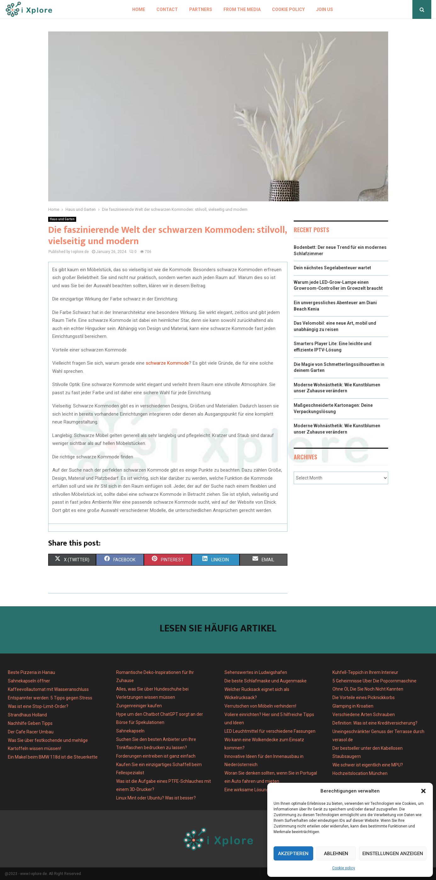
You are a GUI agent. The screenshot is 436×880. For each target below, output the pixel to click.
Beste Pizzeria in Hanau (31, 672)
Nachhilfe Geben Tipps (30, 723)
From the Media (242, 9)
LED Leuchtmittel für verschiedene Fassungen (269, 731)
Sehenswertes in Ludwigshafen (255, 672)
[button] (423, 791)
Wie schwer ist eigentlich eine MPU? (367, 764)
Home (138, 9)
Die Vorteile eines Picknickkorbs (363, 697)
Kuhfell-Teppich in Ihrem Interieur (365, 672)
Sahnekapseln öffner (29, 680)
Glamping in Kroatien (352, 706)
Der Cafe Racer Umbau (31, 731)
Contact (167, 9)
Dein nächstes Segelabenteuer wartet (332, 267)
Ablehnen (336, 853)
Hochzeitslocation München (360, 773)
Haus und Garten (62, 219)
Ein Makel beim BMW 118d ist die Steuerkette (53, 756)
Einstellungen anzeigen (392, 853)
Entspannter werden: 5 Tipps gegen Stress (50, 697)
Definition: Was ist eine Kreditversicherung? (374, 723)
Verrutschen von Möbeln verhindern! (260, 706)
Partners (200, 9)
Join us (324, 9)
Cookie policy (343, 868)
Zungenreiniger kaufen (139, 705)
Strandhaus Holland (27, 714)
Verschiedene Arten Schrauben (363, 714)
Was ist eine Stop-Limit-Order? (38, 706)
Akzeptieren (293, 853)
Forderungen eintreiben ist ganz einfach (155, 756)
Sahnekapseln (130, 730)
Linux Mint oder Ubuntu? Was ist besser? (156, 797)
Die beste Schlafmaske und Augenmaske (265, 680)
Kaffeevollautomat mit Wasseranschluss (48, 689)
